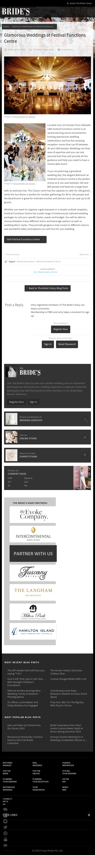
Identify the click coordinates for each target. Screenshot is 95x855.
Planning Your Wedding (10, 780)
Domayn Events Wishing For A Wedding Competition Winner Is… (68, 738)
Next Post (85, 255)
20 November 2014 (14, 49)
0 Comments (65, 49)
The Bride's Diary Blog (41, 49)
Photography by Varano (24, 116)
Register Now (60, 329)
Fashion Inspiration (68, 764)
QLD (26, 482)
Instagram (5, 821)
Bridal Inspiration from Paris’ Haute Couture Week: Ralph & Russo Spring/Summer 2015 (66, 728)
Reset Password (67, 344)
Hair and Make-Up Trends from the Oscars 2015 (24, 727)
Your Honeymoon (39, 788)
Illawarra (28, 478)
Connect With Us (7, 801)
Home (6, 26)
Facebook (5, 815)
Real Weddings (37, 764)
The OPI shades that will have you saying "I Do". (26, 672)
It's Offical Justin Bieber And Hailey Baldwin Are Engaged (22, 704)
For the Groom (36, 772)
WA (25, 485)
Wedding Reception (26, 262)
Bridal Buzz (5, 809)
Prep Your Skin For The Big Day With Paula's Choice (67, 704)
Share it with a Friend (47, 272)
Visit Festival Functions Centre (25, 239)
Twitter (5, 827)
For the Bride (7, 772)
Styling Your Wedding (69, 772)
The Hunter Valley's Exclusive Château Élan (66, 672)
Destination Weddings (9, 788)
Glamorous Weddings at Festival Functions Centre (34, 26)
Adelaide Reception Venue (48, 262)
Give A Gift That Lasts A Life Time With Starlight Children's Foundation (25, 682)
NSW (10, 478)
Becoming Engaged (7, 764)
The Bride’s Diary (15, 12)
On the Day (65, 780)
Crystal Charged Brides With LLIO (68, 679)
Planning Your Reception (40, 780)
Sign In (48, 344)
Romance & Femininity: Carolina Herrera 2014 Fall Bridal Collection (25, 740)
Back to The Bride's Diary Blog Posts (47, 288)
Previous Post (11, 255)
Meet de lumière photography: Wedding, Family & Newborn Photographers (24, 694)
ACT (9, 482)
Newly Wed (65, 788)
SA (9, 485)
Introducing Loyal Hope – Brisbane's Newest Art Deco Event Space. (68, 694)
